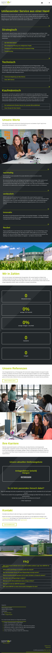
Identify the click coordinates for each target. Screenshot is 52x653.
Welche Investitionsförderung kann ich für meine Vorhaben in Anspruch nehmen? (24, 575)
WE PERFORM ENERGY (10, 42)
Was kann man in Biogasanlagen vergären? (14, 578)
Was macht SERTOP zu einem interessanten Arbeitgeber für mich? (20, 586)
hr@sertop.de (28, 500)
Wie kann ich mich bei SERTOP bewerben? (14, 583)
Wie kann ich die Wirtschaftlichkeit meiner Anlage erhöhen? (18, 581)
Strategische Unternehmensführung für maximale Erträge (19, 48)
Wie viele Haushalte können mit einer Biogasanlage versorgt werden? (21, 572)
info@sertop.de (6, 518)
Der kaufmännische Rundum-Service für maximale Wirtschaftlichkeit (22, 105)
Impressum (48, 647)
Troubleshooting (8, 51)
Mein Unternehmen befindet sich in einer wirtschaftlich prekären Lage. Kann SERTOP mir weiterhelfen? (25, 566)
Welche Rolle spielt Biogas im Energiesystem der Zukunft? (18, 569)
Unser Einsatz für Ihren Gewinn (12, 108)
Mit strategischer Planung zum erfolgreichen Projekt (17, 45)
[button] (42, 2)
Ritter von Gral (47, 650)
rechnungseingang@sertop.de (38, 518)
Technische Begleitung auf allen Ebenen (14, 76)
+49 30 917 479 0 (7, 613)
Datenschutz (48, 646)
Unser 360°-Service (9, 79)
